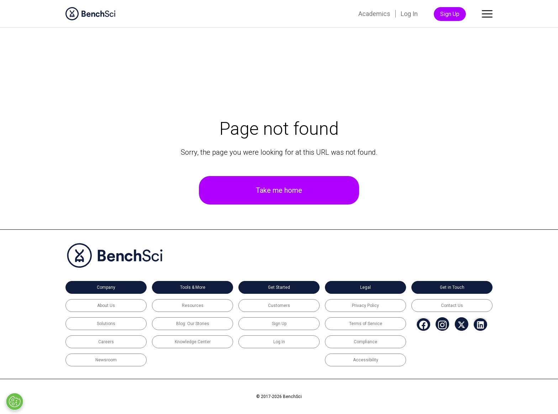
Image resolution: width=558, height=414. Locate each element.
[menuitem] (419, 325)
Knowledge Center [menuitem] (193, 341)
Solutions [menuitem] (106, 323)
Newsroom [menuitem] (106, 359)
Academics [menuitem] (374, 13)
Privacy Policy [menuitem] (365, 305)
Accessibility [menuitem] (365, 359)
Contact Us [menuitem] (452, 305)
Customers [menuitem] (279, 305)
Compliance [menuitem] (365, 341)
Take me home (279, 190)
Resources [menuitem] (193, 305)
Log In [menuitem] (409, 13)
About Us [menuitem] (106, 305)
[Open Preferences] (14, 401)
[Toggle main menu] (487, 15)
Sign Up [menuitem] (449, 14)
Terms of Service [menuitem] (365, 323)
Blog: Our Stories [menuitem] (192, 323)
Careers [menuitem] (106, 341)
